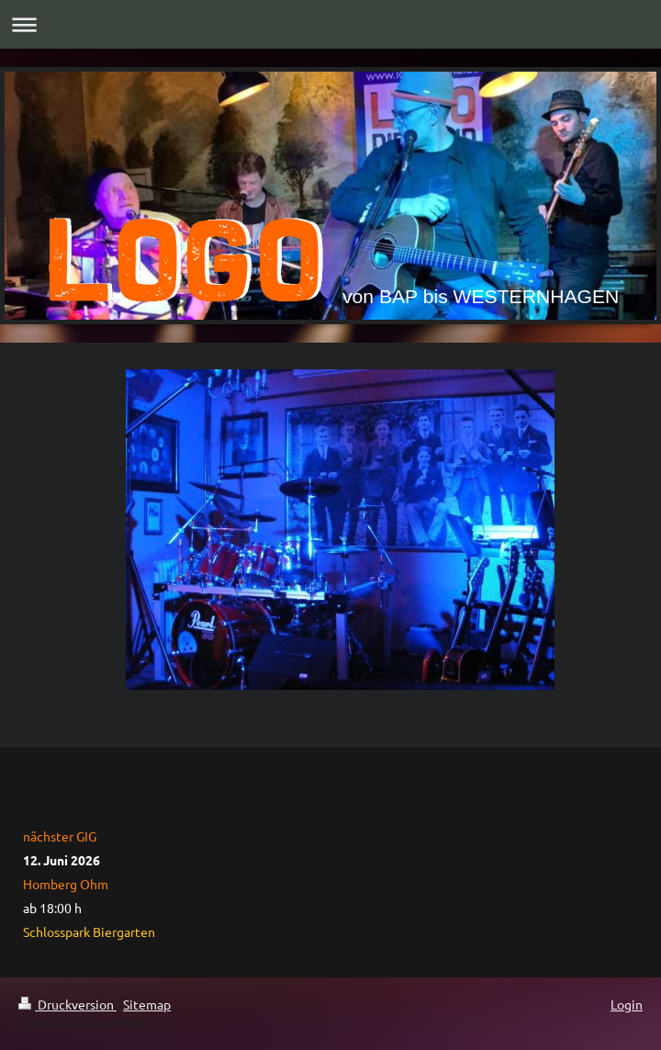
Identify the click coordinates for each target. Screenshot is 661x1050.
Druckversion (67, 1004)
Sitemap (147, 1004)
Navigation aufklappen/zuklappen (330, 24)
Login (627, 1004)
